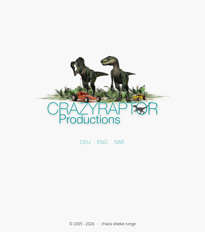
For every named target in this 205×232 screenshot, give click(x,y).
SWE (119, 142)
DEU (85, 142)
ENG (102, 142)
